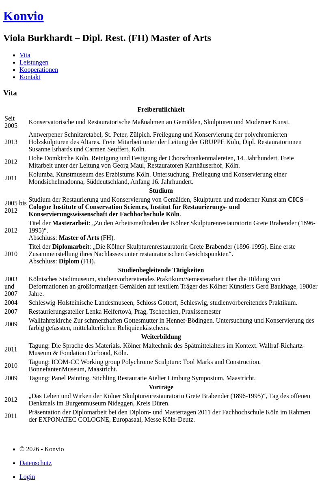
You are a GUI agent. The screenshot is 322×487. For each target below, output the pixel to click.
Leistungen (33, 62)
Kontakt (30, 76)
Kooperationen (38, 69)
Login (27, 476)
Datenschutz (35, 462)
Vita (24, 55)
